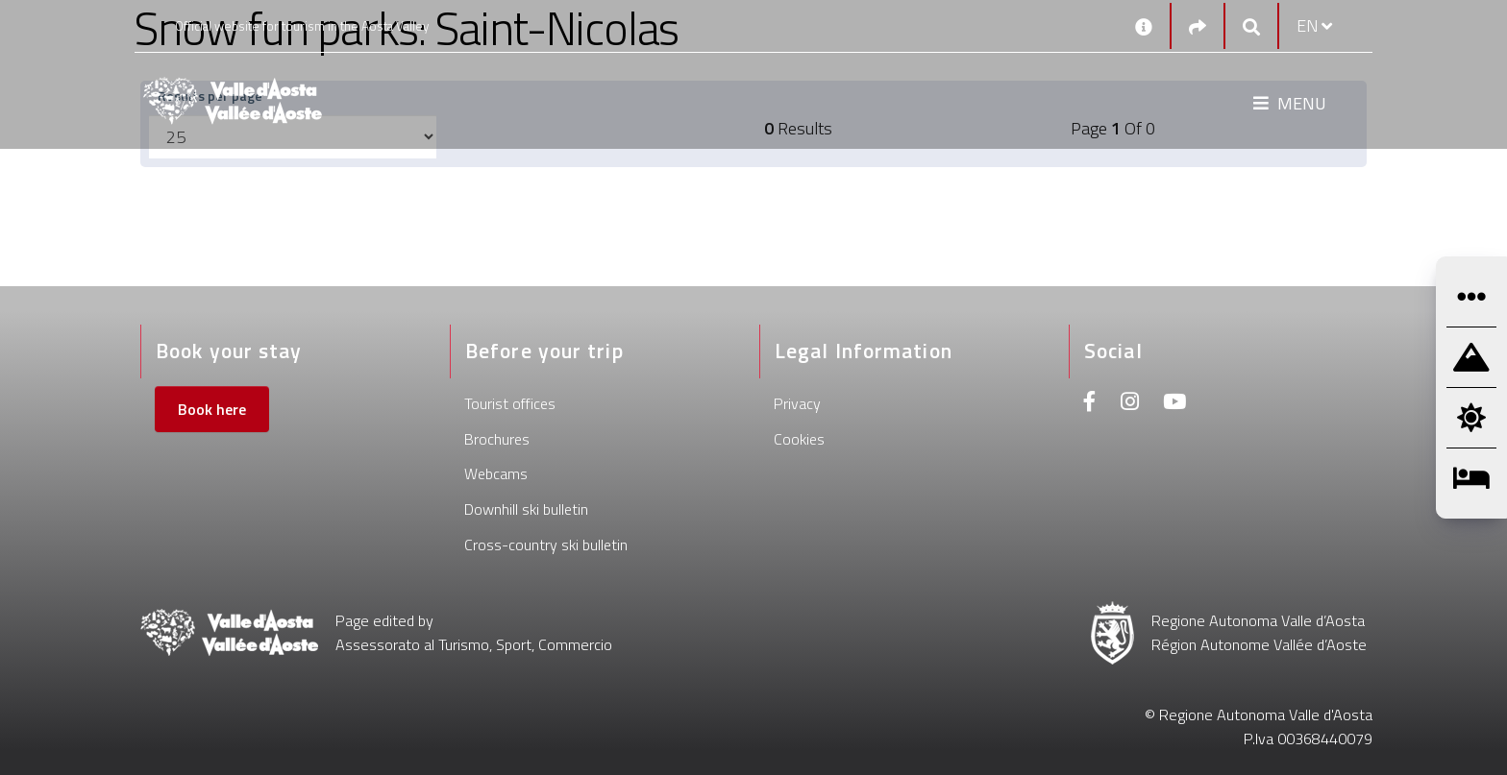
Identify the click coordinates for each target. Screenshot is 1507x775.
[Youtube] (1174, 404)
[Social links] (1197, 26)
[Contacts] (1143, 26)
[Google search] (1251, 26)
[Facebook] (1090, 404)
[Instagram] (1130, 404)
